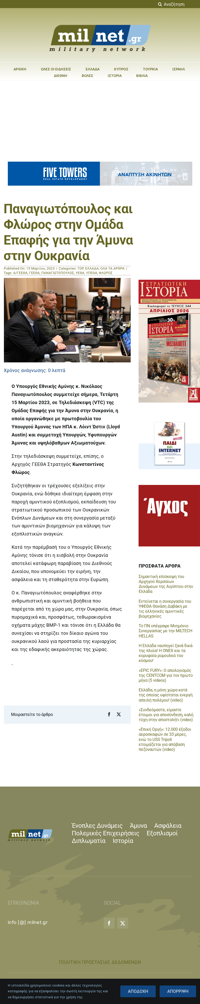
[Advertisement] (100, 119)
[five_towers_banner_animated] (100, 164)
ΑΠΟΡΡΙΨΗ (178, 991)
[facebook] (109, 923)
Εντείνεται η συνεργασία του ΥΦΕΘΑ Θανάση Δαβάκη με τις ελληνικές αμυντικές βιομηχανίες (165, 609)
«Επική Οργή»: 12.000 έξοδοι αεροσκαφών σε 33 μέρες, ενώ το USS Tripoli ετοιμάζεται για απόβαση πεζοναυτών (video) (165, 739)
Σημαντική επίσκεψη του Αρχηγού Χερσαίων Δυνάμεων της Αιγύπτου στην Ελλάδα (166, 584)
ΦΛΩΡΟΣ (106, 273)
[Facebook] (109, 714)
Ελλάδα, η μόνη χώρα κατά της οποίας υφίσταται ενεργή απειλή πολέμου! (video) (165, 694)
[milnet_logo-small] (30, 831)
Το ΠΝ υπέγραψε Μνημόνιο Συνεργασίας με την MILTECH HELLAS (165, 630)
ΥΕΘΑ (80, 273)
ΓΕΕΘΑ (34, 273)
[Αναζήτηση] (160, 4)
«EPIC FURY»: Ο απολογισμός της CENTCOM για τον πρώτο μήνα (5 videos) (165, 675)
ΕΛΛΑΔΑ (92, 268)
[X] (118, 714)
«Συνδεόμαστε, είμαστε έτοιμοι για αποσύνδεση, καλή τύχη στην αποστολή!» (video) (166, 714)
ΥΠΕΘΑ (91, 273)
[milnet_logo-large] (100, 24)
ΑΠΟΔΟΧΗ (138, 991)
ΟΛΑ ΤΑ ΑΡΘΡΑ (113, 268)
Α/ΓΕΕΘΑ (20, 273)
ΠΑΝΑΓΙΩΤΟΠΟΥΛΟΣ (57, 273)
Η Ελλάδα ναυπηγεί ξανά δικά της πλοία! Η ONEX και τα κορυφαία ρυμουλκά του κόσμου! (165, 653)
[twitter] (122, 923)
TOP (80, 268)
